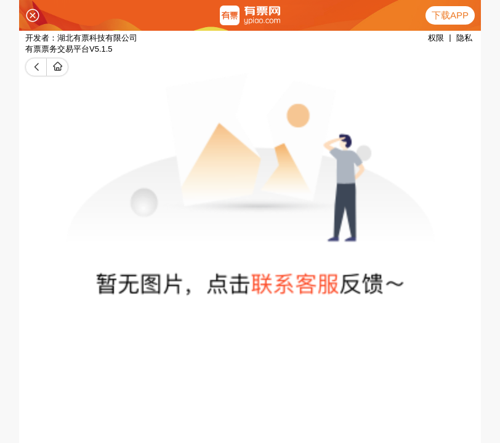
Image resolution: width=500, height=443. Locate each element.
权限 (436, 37)
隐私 (464, 37)
